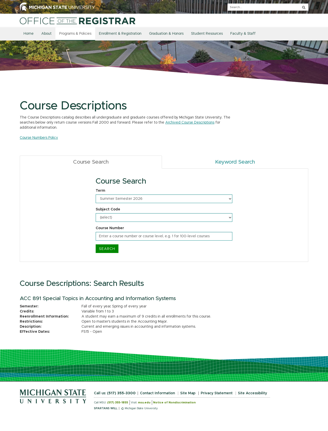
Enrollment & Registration (120, 33)
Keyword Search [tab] (235, 162)
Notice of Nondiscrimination (174, 402)
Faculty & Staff (243, 33)
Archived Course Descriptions (189, 122)
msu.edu (144, 402)
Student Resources (207, 33)
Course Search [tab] (91, 162)
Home (29, 33)
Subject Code (108, 209)
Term (100, 190)
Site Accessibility (252, 393)
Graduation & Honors (166, 33)
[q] (268, 7)
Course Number (110, 228)
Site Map (187, 393)
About (46, 33)
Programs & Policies (75, 33)
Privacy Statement (217, 393)
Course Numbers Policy (39, 138)
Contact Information (157, 393)
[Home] (77, 21)
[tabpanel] (164, 215)
